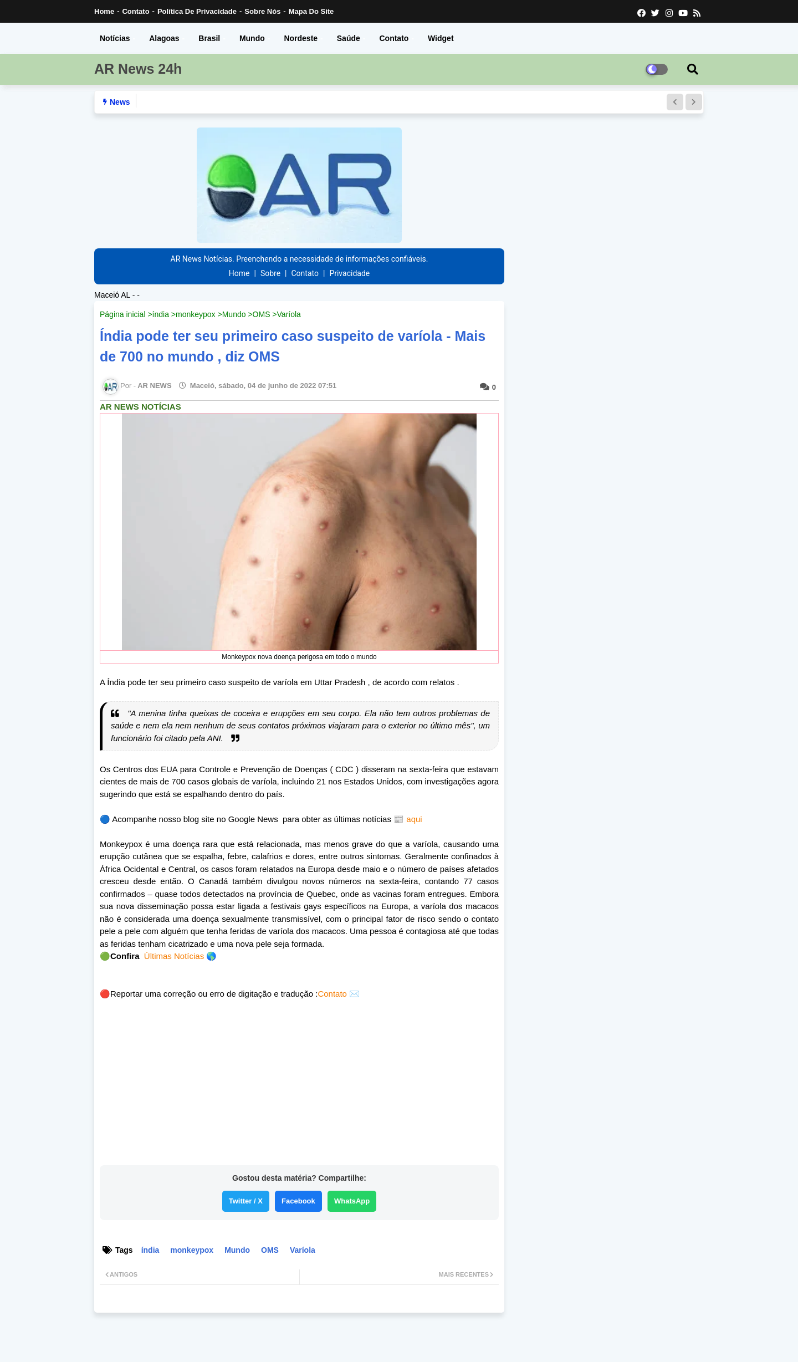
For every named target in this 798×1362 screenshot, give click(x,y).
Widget (441, 38)
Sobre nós (262, 11)
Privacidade (349, 273)
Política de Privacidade (197, 11)
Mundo (252, 38)
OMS (261, 314)
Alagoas (164, 38)
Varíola (289, 314)
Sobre (270, 273)
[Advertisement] (299, 1086)
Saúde (348, 38)
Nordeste (301, 38)
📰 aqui (406, 819)
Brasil (209, 38)
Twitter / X (246, 1201)
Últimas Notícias (174, 956)
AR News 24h (138, 68)
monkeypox (196, 314)
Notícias (115, 38)
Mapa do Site (311, 11)
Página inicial (123, 314)
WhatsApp (352, 1201)
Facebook (298, 1201)
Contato (135, 11)
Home (104, 11)
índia (160, 314)
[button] (675, 102)
